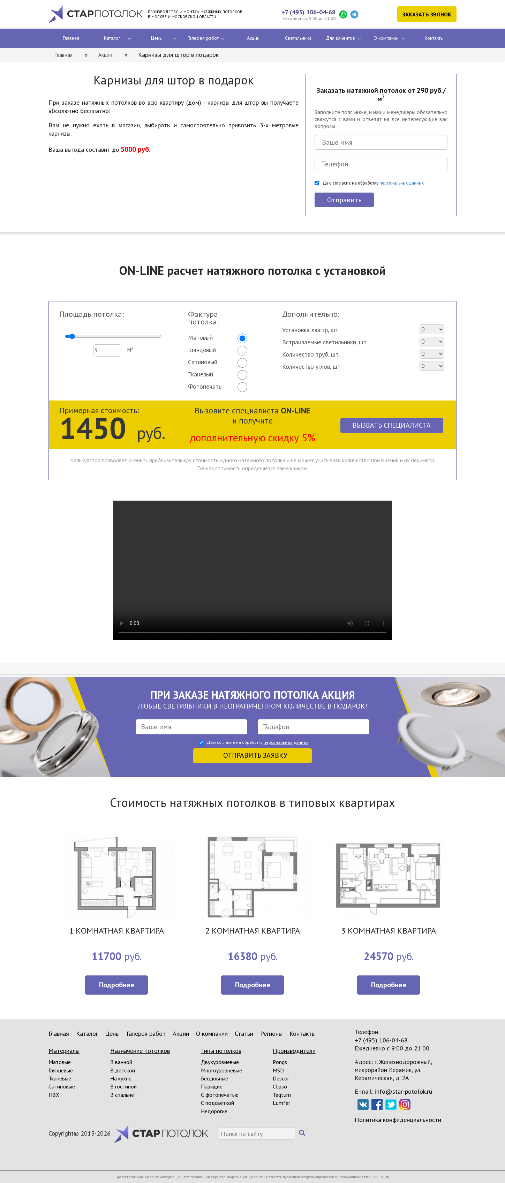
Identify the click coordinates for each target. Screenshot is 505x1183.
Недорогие (214, 1111)
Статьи (244, 1033)
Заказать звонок (426, 14)
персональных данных (401, 183)
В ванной (121, 1061)
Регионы (271, 1033)
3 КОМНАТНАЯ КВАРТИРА (388, 931)
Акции (253, 38)
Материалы (64, 1051)
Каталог (112, 38)
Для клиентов (340, 38)
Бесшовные (214, 1078)
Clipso (280, 1086)
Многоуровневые (221, 1070)
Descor (281, 1078)
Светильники (298, 38)
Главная (71, 38)
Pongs (280, 1061)
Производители (294, 1051)
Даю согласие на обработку (373, 183)
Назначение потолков (140, 1051)
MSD (278, 1070)
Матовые (59, 1061)
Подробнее (116, 984)
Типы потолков (221, 1051)
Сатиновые (61, 1086)
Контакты (434, 38)
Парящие (212, 1086)
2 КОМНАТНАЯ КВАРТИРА (252, 931)
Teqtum (282, 1094)
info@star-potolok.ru (403, 1091)
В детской (122, 1070)
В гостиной (123, 1086)
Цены (157, 38)
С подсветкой (217, 1102)
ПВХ (53, 1094)
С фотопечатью (220, 1094)
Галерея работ (203, 38)
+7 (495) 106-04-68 (308, 12)
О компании (386, 38)
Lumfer (281, 1102)
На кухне (120, 1078)
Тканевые (59, 1078)
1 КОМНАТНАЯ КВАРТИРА (116, 931)
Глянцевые (60, 1070)
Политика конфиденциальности (398, 1120)
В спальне (122, 1094)
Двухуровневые (220, 1061)
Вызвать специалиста (392, 425)
